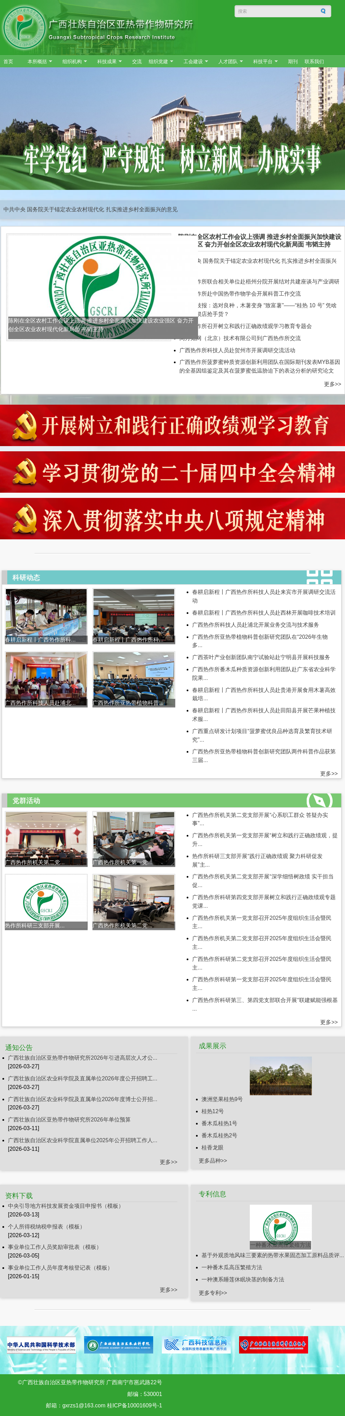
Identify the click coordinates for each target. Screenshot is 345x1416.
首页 (8, 61)
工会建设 (194, 62)
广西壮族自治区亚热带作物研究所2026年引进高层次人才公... (82, 1058)
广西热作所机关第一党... (122, 862)
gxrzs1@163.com (84, 1405)
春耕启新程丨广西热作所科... (40, 640)
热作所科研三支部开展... (35, 925)
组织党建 (159, 62)
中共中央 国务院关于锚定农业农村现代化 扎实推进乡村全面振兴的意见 (90, 209)
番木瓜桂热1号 (219, 1123)
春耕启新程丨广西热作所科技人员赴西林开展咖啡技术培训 (264, 613)
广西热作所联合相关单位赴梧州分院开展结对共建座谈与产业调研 (259, 282)
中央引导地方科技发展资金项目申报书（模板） (66, 1206)
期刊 (293, 61)
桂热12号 (280, 1089)
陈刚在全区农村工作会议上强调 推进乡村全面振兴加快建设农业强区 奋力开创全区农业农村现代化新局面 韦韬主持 (259, 240)
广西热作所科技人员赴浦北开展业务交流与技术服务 (255, 625)
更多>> (333, 384)
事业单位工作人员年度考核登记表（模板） (60, 1268)
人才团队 (229, 62)
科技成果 (108, 62)
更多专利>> (213, 1293)
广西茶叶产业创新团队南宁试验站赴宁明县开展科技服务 (261, 657)
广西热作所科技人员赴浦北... (40, 703)
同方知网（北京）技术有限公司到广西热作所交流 (240, 338)
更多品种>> (213, 1161)
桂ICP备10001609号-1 (134, 1405)
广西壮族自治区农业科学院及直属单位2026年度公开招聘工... (82, 1078)
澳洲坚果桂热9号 (222, 1099)
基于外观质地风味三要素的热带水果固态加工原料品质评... (272, 1255)
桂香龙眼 (212, 1147)
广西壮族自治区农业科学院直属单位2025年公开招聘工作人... (82, 1140)
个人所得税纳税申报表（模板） (46, 1227)
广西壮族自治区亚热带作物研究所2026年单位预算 (69, 1120)
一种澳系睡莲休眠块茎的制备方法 (242, 1279)
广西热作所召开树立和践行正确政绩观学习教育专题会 (245, 326)
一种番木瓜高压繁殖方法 (280, 1245)
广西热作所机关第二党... (35, 862)
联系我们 (314, 61)
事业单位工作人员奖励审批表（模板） (55, 1247)
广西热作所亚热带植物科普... (127, 703)
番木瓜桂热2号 (219, 1135)
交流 (137, 61)
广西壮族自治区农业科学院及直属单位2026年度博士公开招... (82, 1099)
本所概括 (38, 62)
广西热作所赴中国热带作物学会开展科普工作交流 (240, 294)
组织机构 (73, 62)
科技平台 (264, 62)
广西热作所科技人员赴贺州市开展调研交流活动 (237, 350)
